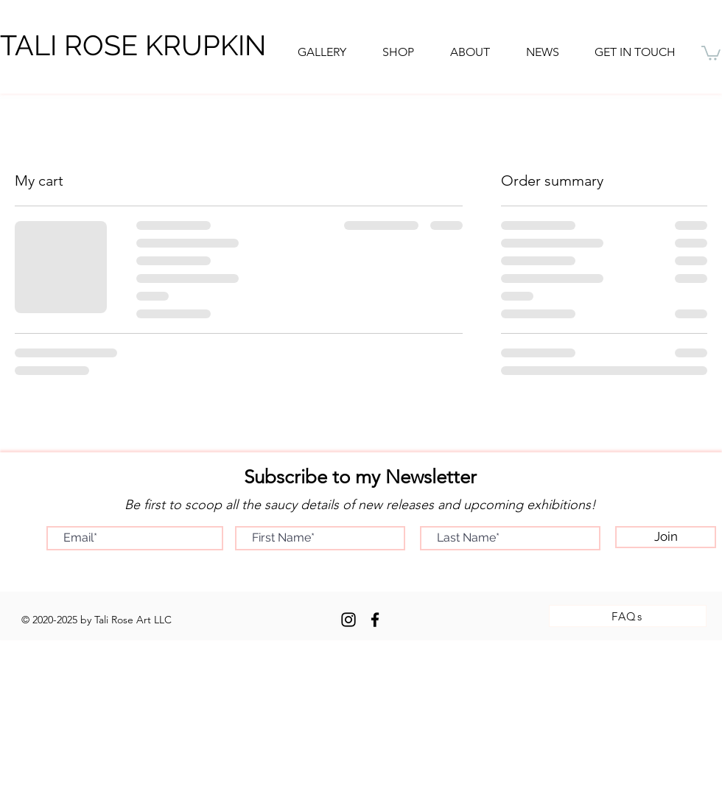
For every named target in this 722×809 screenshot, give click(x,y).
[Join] (665, 537)
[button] (470, 52)
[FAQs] (628, 616)
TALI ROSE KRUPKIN (133, 45)
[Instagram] (348, 619)
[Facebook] (375, 619)
